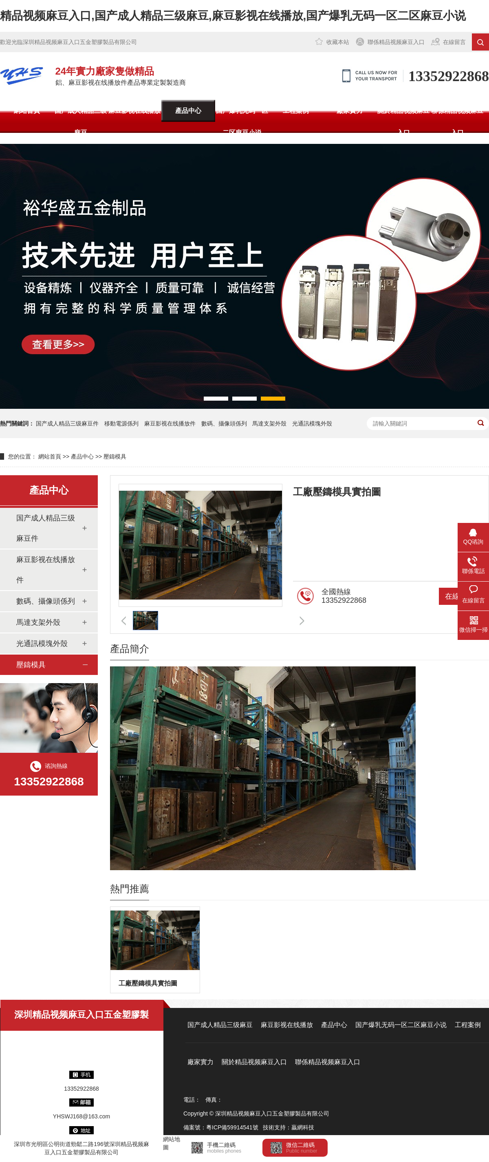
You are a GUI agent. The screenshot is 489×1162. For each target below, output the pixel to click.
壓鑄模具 (115, 456)
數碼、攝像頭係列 (45, 601)
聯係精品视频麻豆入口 (396, 42)
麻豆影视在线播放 (134, 110)
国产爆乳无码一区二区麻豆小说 (242, 121)
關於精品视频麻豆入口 (403, 121)
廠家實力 (350, 110)
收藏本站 (337, 42)
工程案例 (296, 110)
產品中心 (188, 110)
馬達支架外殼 (269, 423)
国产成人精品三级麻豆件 (67, 423)
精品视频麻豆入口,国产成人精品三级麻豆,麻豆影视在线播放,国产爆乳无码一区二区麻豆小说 (233, 15)
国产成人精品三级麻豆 (81, 121)
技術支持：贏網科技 (288, 1127)
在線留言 (454, 42)
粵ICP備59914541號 (232, 1127)
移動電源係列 (121, 423)
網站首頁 (27, 110)
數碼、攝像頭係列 (224, 423)
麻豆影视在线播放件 (170, 423)
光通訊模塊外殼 (312, 423)
